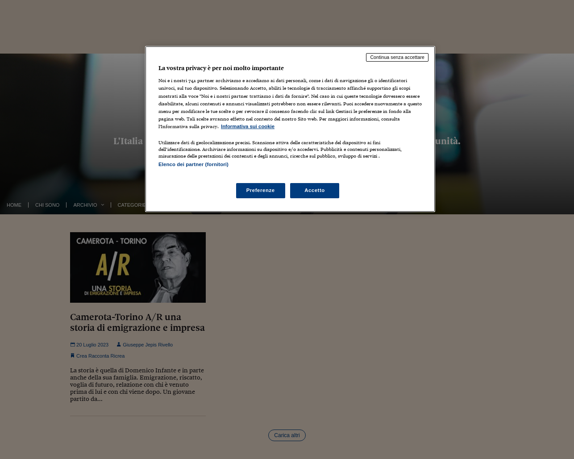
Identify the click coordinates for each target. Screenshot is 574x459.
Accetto (314, 190)
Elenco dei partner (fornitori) (193, 164)
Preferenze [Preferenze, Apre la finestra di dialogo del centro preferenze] (260, 190)
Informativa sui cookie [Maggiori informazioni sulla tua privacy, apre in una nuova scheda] (248, 126)
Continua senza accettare (397, 57)
